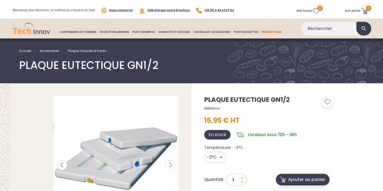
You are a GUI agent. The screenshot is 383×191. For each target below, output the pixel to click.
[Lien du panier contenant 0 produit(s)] (356, 11)
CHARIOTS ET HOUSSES (174, 32)
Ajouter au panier (302, 179)
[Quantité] (236, 179)
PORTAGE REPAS (143, 32)
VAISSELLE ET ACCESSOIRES (212, 32)
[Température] (215, 157)
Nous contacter (117, 10)
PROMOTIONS (271, 32)
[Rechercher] (336, 29)
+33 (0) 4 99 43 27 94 (215, 10)
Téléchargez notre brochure (164, 10)
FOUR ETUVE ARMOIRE (114, 32)
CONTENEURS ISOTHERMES (78, 32)
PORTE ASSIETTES (246, 32)
